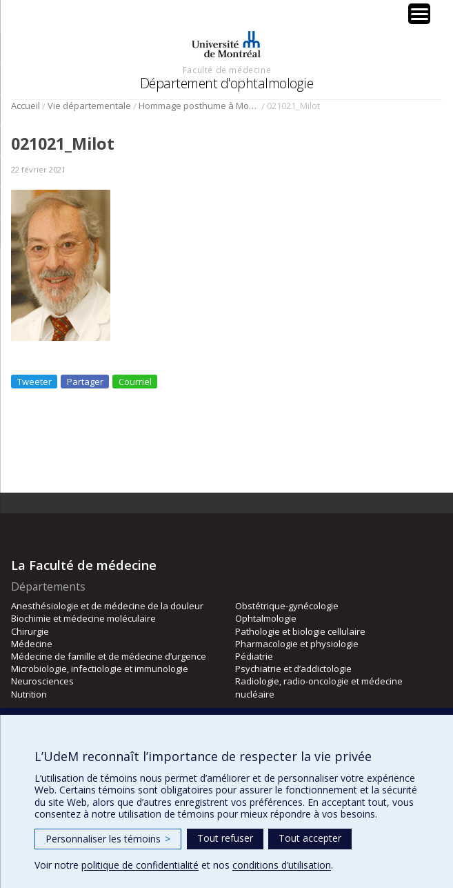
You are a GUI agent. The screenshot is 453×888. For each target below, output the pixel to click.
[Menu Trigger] (419, 13)
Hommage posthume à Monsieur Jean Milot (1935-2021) (199, 105)
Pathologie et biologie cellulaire (300, 631)
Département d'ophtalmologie (227, 83)
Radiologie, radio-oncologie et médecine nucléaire (319, 687)
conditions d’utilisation (281, 864)
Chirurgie (30, 631)
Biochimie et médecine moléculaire (83, 618)
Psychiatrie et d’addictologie (293, 668)
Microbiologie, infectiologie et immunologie (99, 668)
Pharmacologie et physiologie (297, 644)
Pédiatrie (254, 656)
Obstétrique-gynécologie (287, 606)
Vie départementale (89, 105)
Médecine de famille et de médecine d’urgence (108, 656)
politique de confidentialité (140, 864)
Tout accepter (310, 838)
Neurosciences (42, 681)
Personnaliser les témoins (108, 838)
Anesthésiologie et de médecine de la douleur (107, 606)
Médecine (31, 644)
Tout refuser (225, 838)
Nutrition (29, 694)
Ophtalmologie (265, 618)
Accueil (25, 105)
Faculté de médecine (227, 69)
